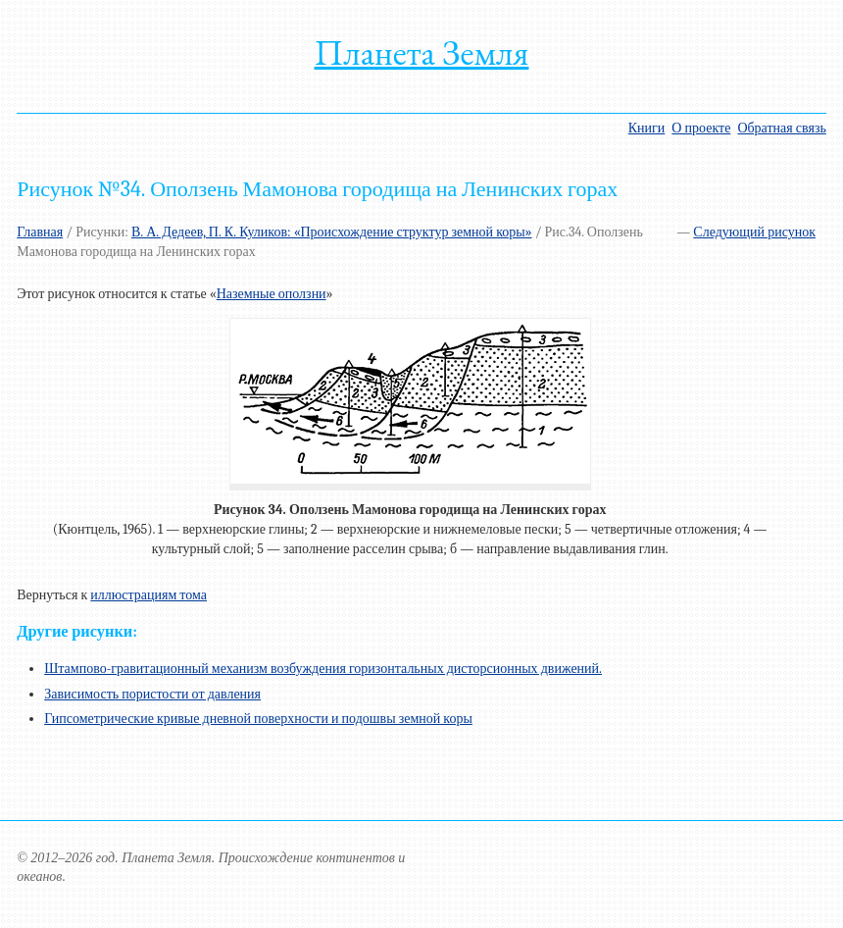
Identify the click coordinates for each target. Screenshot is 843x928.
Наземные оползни (271, 293)
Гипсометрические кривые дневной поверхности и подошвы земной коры (258, 718)
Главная (40, 232)
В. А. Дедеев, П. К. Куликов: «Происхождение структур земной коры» (331, 232)
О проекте (700, 128)
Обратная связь (781, 128)
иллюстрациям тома (148, 595)
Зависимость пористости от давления (152, 694)
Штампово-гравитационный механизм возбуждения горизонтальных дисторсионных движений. (323, 668)
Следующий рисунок (754, 232)
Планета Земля (422, 52)
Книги (647, 128)
